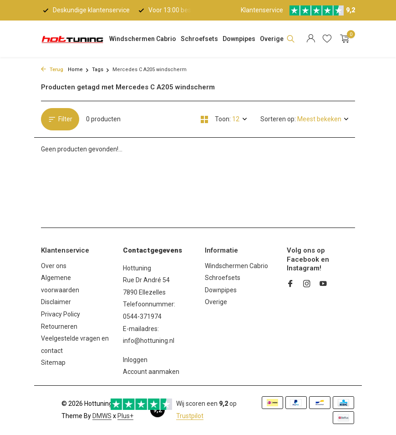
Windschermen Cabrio (142, 38)
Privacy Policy (60, 314)
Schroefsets (199, 38)
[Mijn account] (310, 39)
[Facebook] (290, 284)
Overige (272, 38)
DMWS (102, 415)
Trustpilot (189, 415)
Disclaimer (56, 302)
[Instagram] (306, 284)
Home (78, 69)
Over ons (53, 265)
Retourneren (59, 326)
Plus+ (125, 415)
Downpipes (239, 38)
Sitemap (53, 362)
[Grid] (204, 119)
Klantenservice (262, 10)
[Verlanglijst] (327, 38)
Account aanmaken (151, 371)
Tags (101, 69)
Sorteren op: (278, 119)
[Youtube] (323, 284)
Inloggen (135, 359)
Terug (52, 69)
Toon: (223, 119)
